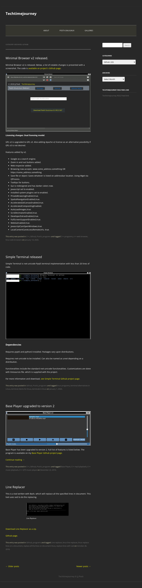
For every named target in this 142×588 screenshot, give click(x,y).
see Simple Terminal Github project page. (60, 378)
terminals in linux (39, 389)
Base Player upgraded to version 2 (30, 406)
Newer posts (83, 566)
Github (33, 236)
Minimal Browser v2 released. (27, 58)
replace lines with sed (65, 546)
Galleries (89, 30)
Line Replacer (15, 487)
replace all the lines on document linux (39, 546)
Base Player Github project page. (47, 453)
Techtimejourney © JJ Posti (71, 576)
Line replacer (56, 542)
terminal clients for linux (21, 389)
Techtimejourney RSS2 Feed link (115, 95)
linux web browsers (14, 240)
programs (47, 236)
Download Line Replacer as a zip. (21, 529)
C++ (27, 236)
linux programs (63, 385)
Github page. (12, 535)
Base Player (66, 466)
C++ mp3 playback (79, 466)
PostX (39, 236)
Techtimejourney (21, 13)
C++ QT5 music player (28, 470)
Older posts (12, 566)
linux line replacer (70, 542)
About (46, 30)
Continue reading (15, 459)
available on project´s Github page (44, 68)
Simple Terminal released (24, 257)
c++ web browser (80, 236)
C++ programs (67, 236)
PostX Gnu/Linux (67, 30)
